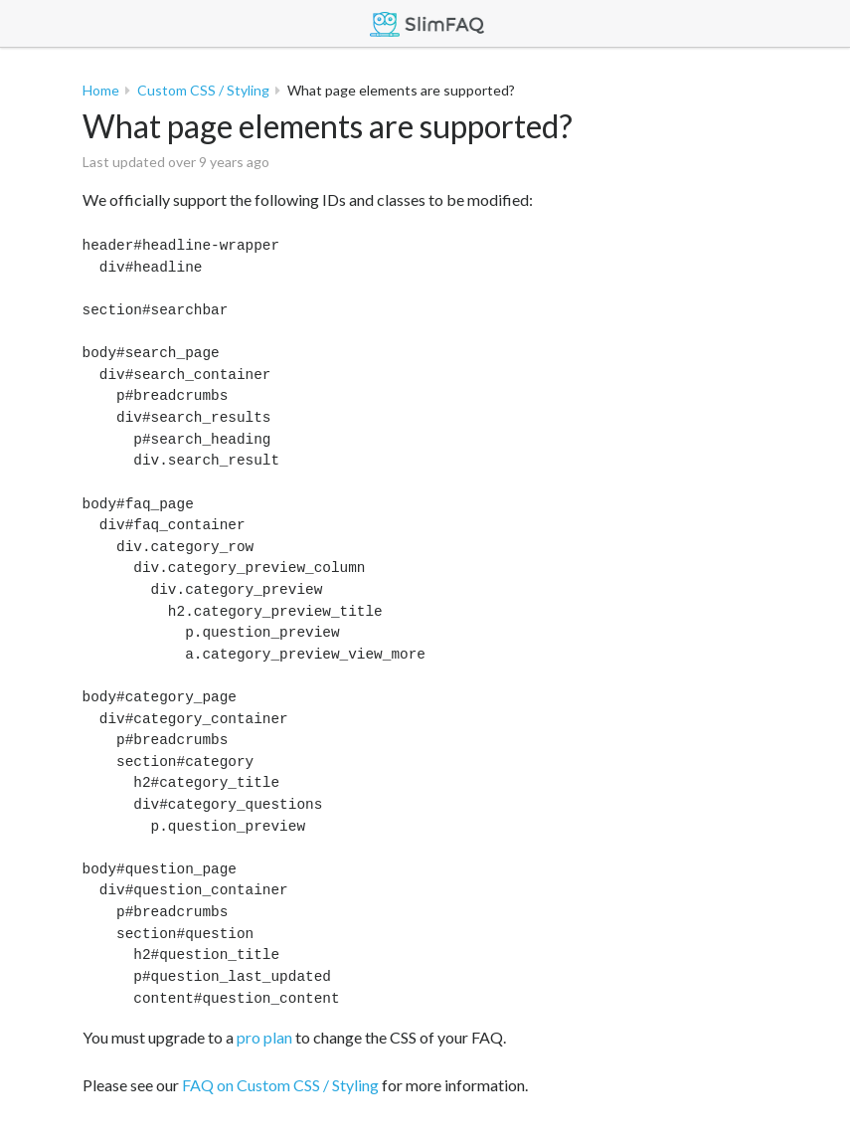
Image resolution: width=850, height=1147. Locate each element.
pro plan (264, 1037)
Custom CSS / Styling (203, 90)
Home (101, 90)
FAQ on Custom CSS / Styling (280, 1084)
